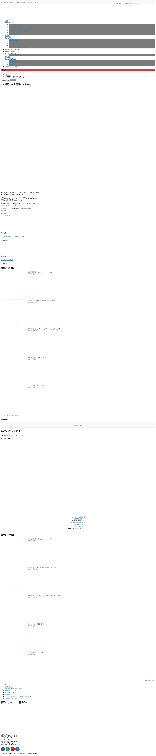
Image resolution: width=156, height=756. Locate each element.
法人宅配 (11, 45)
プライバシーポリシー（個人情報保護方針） (19, 696)
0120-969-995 (78, 519)
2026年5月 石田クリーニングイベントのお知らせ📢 (44, 329)
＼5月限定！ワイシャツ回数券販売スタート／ (42, 300)
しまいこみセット (14, 26)
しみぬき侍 (12, 24)
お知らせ (13, 80)
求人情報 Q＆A (10, 692)
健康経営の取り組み (15, 63)
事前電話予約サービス (78, 522)
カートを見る (13, 42)
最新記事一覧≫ (150, 680)
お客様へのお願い (14, 34)
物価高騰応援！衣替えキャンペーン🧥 (40, 272)
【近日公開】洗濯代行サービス (19, 47)
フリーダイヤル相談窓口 (78, 517)
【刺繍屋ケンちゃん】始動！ (18, 30)
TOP (6, 685)
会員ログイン (13, 40)
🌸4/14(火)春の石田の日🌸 (36, 357)
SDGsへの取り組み (15, 61)
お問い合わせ (9, 687)
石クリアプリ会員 (14, 32)
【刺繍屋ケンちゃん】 (12, 698)
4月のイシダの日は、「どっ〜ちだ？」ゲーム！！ (14, 236)
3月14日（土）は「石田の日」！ (38, 385)
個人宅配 (11, 43)
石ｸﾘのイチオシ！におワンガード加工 (21, 28)
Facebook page (78, 425)
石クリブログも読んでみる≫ (10, 415)
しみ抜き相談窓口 (78, 524)
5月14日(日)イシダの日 (7, 260)
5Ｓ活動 (11, 64)
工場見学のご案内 (10, 690)
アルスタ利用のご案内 (16, 55)
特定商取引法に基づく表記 (13, 688)
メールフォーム (78, 526)
